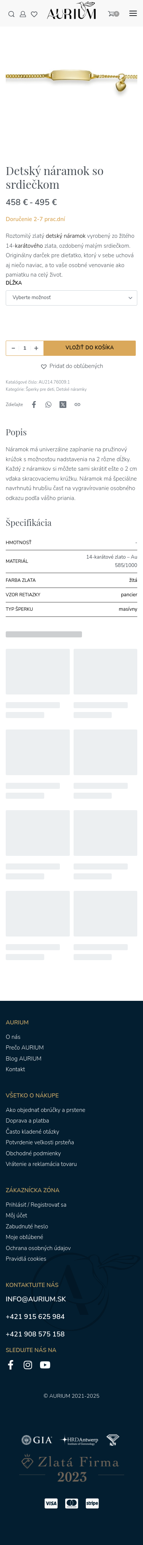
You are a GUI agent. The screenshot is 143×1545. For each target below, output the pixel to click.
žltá (133, 580)
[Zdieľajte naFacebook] (34, 404)
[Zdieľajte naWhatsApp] (48, 404)
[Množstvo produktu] (25, 348)
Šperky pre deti (40, 389)
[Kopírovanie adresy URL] (77, 404)
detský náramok (65, 236)
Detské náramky (71, 389)
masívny (128, 609)
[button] (45, 366)
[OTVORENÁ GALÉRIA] (71, 79)
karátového (29, 246)
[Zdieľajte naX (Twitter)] (62, 404)
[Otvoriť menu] (133, 13)
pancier (129, 594)
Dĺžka (14, 283)
